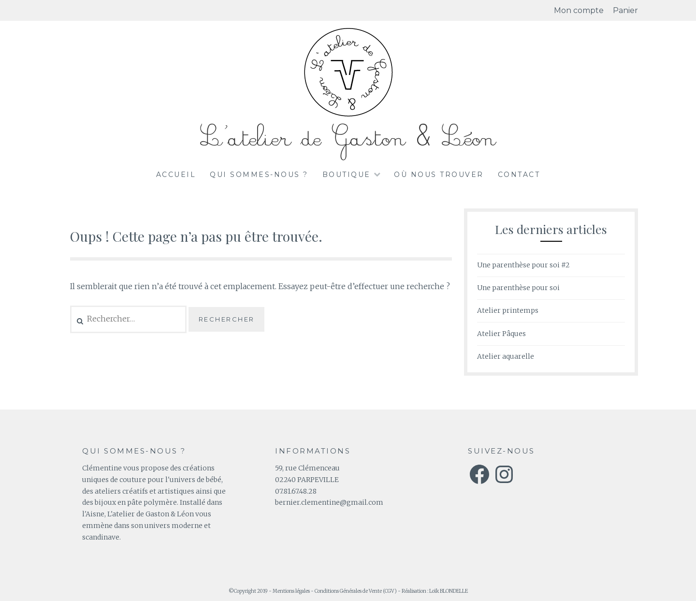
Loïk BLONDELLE (448, 591)
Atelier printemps (507, 310)
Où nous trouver (439, 174)
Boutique (346, 174)
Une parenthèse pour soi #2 (523, 265)
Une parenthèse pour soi (518, 287)
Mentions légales (291, 591)
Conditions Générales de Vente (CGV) (356, 591)
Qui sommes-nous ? (259, 174)
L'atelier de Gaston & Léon (348, 139)
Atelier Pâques (501, 333)
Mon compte (579, 10)
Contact (519, 174)
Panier (625, 10)
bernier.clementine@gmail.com (329, 502)
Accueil (176, 174)
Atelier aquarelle (505, 356)
